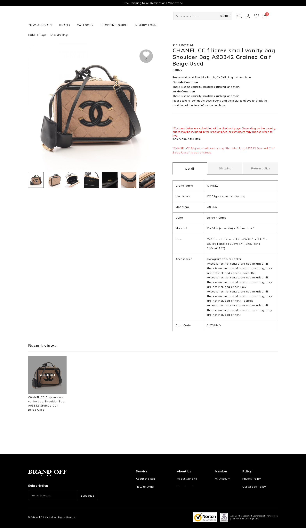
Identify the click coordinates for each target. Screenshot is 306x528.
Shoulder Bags (59, 34)
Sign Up (220, 473)
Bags (43, 34)
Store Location (187, 473)
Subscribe (87, 481)
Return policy (260, 168)
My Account (222, 465)
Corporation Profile (190, 481)
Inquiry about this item (187, 139)
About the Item (146, 465)
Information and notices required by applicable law (260, 483)
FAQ (138, 497)
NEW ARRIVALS (40, 25)
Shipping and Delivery (150, 481)
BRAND (64, 25)
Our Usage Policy (254, 473)
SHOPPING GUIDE (114, 25)
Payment (142, 489)
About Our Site (187, 465)
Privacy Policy (251, 465)
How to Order (145, 473)
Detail (189, 168)
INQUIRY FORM (146, 25)
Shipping (225, 168)
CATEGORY (85, 25)
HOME (32, 34)
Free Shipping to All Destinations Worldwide (153, 3)
